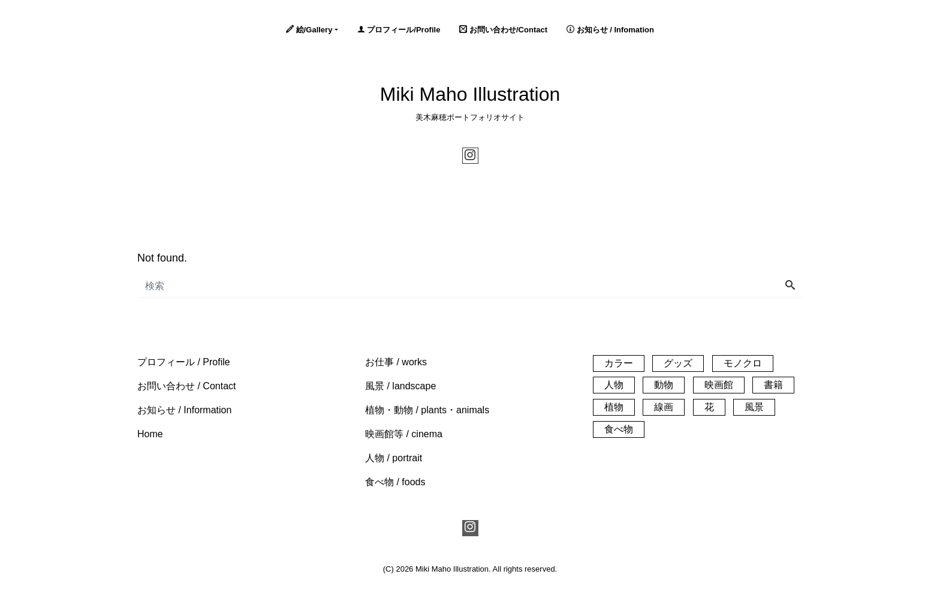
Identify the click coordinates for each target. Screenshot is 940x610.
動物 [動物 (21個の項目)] (663, 385)
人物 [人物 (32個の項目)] (613, 385)
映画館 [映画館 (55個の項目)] (718, 385)
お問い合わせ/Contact (503, 29)
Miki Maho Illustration (470, 94)
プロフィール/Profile (399, 29)
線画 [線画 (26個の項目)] (663, 407)
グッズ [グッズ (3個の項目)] (678, 363)
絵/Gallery (309, 29)
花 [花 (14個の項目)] (709, 407)
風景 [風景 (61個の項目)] (754, 407)
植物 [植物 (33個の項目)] (613, 407)
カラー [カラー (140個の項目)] (618, 363)
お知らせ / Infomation (610, 29)
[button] (183, 362)
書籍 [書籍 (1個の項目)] (773, 385)
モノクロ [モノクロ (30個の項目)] (743, 363)
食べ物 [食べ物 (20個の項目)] (618, 429)
